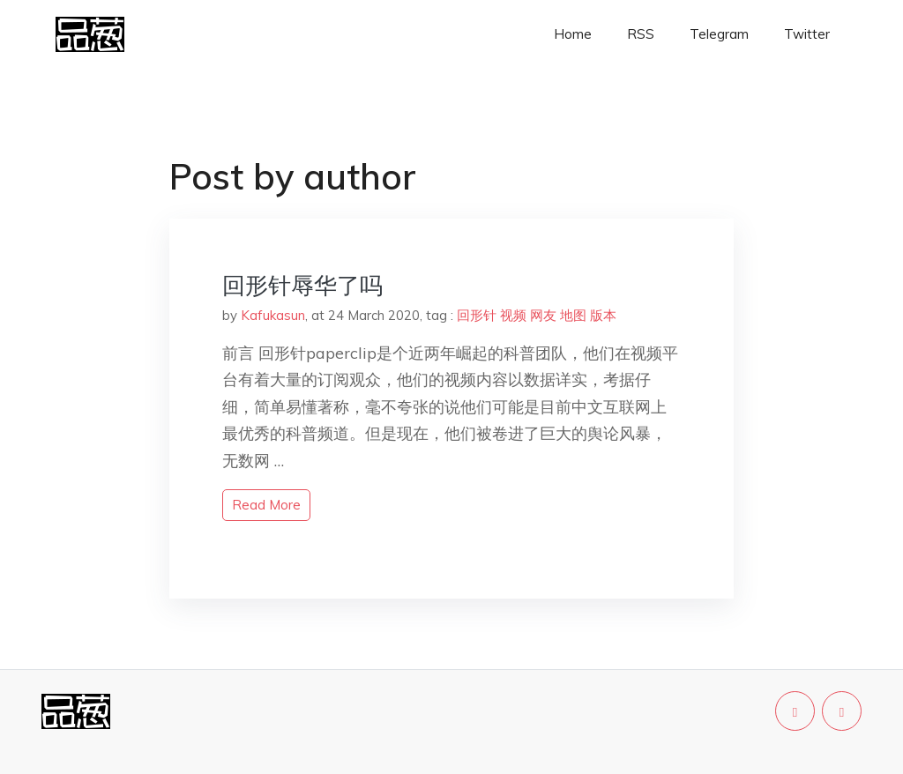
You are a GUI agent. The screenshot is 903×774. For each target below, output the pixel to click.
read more (266, 504)
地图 (573, 315)
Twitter (807, 34)
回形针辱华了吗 (302, 285)
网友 (543, 315)
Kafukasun (273, 315)
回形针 (476, 315)
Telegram (719, 34)
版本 (603, 315)
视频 (513, 315)
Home (573, 34)
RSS (640, 34)
